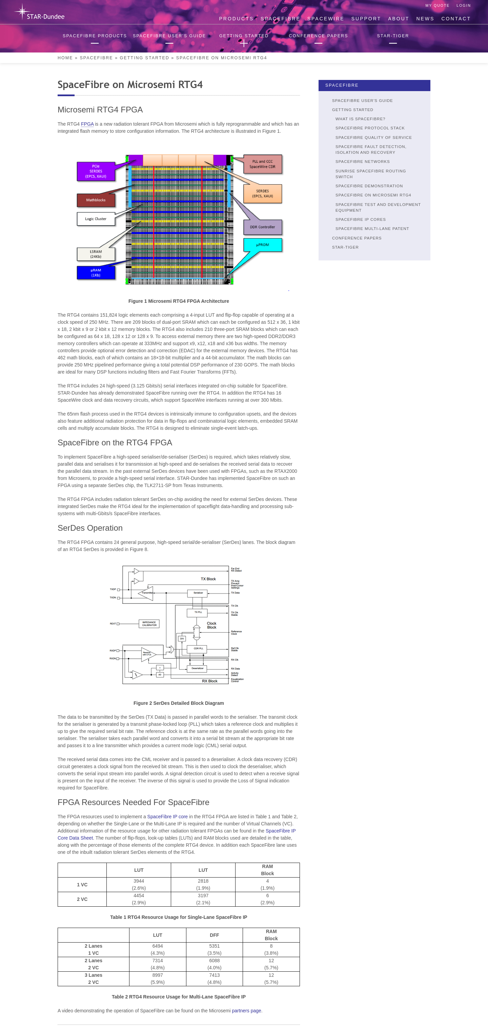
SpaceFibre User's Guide (362, 101)
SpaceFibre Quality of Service (374, 137)
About (398, 18)
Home (65, 58)
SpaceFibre (281, 18)
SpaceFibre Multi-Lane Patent (372, 229)
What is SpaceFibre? (360, 119)
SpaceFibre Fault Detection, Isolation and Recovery (371, 149)
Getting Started (144, 58)
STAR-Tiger (345, 247)
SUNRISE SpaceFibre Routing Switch (371, 174)
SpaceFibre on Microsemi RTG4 (373, 195)
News (425, 18)
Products (236, 18)
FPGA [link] (87, 124)
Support (366, 18)
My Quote (438, 5)
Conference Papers (357, 238)
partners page (246, 1010)
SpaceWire (326, 18)
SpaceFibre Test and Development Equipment (378, 207)
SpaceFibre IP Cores (361, 219)
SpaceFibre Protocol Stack (370, 128)
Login (463, 5)
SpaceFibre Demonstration (369, 186)
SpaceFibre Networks (363, 162)
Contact (456, 18)
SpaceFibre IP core (167, 816)
